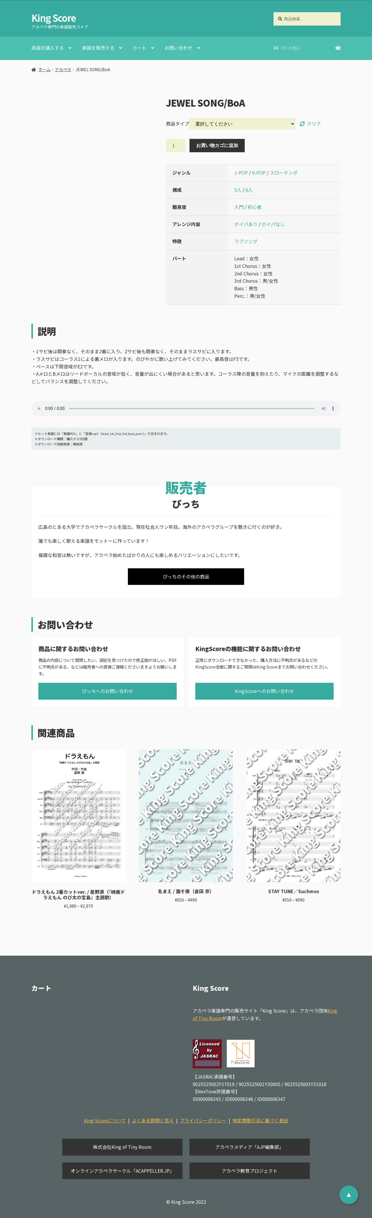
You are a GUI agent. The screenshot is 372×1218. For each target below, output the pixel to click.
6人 (249, 189)
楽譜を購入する (47, 47)
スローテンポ (284, 172)
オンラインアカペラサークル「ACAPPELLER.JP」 (122, 1170)
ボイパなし (273, 224)
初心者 (255, 206)
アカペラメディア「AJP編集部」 (249, 1146)
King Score (53, 17)
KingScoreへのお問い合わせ (264, 690)
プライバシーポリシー (203, 1120)
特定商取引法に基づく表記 (260, 1120)
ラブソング (245, 241)
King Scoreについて (105, 1120)
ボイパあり (245, 224)
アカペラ (63, 69)
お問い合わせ (178, 47)
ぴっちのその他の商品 (186, 576)
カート (139, 47)
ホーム (44, 69)
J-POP (241, 172)
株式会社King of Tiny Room (122, 1146)
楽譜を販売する (98, 47)
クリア (314, 123)
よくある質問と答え (153, 1120)
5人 (238, 189)
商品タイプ (177, 123)
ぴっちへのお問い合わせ (107, 690)
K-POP (259, 172)
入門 (239, 206)
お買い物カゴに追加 (217, 145)
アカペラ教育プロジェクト (250, 1170)
